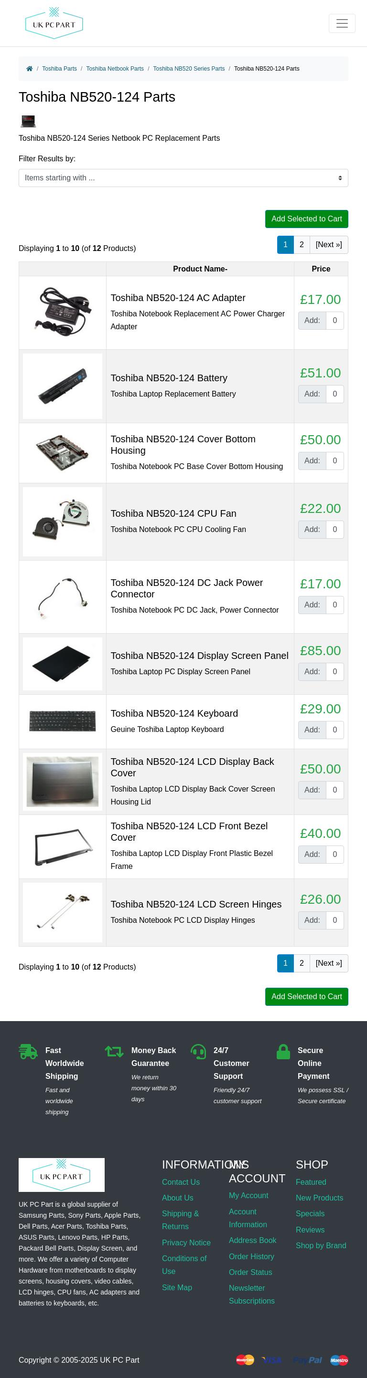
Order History (251, 1257)
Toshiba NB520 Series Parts (189, 68)
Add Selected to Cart (306, 219)
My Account (249, 1195)
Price (321, 269)
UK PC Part (120, 1360)
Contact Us (181, 1182)
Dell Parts (33, 1226)
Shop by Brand (321, 1246)
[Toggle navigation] (342, 23)
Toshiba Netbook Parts (115, 68)
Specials (310, 1214)
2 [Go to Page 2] (302, 244)
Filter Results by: (47, 159)
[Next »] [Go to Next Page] (329, 244)
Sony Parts (84, 1215)
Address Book (253, 1240)
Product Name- (200, 269)
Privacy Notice (186, 1243)
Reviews (310, 1230)
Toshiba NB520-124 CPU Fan (173, 513)
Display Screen (99, 1248)
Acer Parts (66, 1226)
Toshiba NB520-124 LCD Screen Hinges (195, 904)
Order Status (250, 1272)
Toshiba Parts (59, 68)
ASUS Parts (36, 1237)
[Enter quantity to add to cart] (335, 321)
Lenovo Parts (77, 1237)
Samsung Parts (42, 1215)
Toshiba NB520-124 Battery (168, 378)
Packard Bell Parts (46, 1248)
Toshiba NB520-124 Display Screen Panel (199, 655)
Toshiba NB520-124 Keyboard (174, 713)
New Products (320, 1198)
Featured (311, 1182)
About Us (178, 1198)
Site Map (177, 1288)
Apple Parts (121, 1215)
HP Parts (114, 1237)
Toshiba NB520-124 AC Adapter (177, 297)
